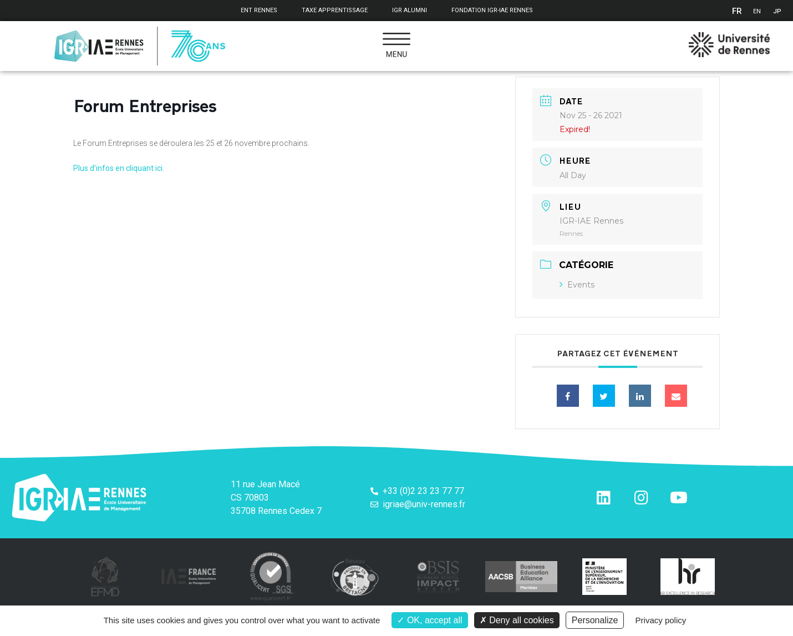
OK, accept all (429, 620)
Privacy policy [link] (661, 620)
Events (577, 285)
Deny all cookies (517, 620)
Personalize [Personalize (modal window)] (595, 620)
